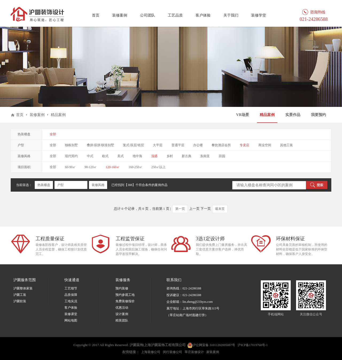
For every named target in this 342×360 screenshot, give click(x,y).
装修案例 (119, 15)
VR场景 (242, 115)
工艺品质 (175, 15)
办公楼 (198, 145)
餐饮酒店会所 (221, 145)
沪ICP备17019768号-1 (253, 345)
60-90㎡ (70, 167)
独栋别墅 (71, 145)
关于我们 (230, 15)
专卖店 (244, 145)
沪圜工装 (19, 295)
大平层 (157, 145)
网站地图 (70, 320)
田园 (222, 156)
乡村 (169, 156)
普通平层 (178, 145)
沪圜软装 (19, 301)
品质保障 (70, 295)
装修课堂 (70, 314)
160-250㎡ (135, 167)
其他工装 (286, 145)
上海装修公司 (150, 352)
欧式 (105, 156)
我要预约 (318, 115)
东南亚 (205, 156)
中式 (90, 156)
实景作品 (292, 115)
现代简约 (71, 156)
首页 (95, 15)
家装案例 (212, 352)
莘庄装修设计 (194, 352)
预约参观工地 (125, 295)
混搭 (154, 156)
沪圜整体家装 (23, 288)
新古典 (186, 156)
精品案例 (267, 115)
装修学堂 (258, 15)
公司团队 (147, 15)
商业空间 (264, 145)
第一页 (180, 209)
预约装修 (121, 288)
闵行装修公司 (172, 352)
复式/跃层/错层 (133, 145)
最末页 (220, 209)
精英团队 (121, 320)
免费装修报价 (125, 301)
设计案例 (121, 314)
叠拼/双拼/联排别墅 (100, 145)
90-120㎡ (91, 167)
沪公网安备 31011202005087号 (211, 345)
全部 (53, 134)
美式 (120, 156)
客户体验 (203, 15)
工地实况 (70, 301)
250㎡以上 (158, 167)
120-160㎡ (113, 167)
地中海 (137, 156)
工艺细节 (70, 288)
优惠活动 (121, 307)
